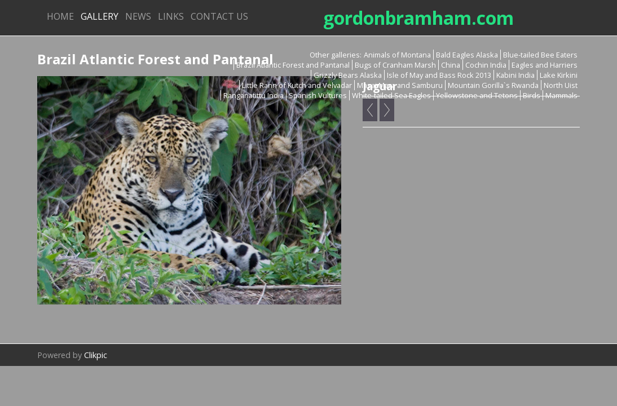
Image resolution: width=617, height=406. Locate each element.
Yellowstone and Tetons (477, 95)
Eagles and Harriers (545, 65)
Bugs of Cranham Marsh (395, 65)
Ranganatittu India (253, 95)
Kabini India (515, 75)
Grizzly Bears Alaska (348, 75)
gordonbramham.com (418, 18)
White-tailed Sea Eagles (391, 95)
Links (171, 16)
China (450, 65)
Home (60, 16)
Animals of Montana (397, 55)
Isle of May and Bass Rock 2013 (439, 75)
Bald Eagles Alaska (467, 55)
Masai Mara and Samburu (400, 85)
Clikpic (95, 355)
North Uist (561, 85)
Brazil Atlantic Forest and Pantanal (293, 65)
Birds (531, 95)
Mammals (561, 95)
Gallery (99, 16)
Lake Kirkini (559, 75)
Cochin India (485, 65)
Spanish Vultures (318, 95)
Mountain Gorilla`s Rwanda (493, 85)
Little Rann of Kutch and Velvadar (297, 85)
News (138, 16)
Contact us (219, 16)
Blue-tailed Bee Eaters (540, 55)
